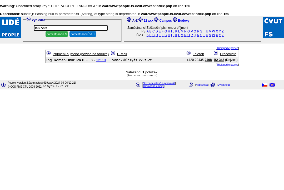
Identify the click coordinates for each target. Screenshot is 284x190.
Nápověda (202, 84)
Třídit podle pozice (227, 48)
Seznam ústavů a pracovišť (159, 83)
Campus (166, 20)
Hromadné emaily (153, 86)
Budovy (184, 20)
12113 (101, 60)
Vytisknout (224, 84)
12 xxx (148, 20)
